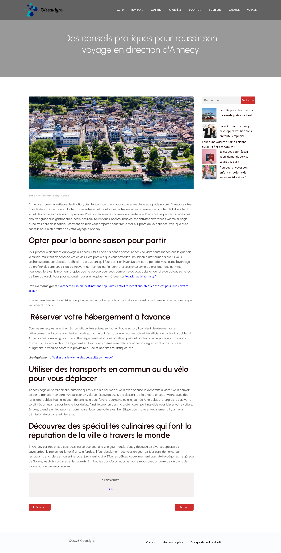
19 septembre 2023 (49, 196)
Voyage (252, 10)
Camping (156, 10)
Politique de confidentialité (206, 543)
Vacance (234, 10)
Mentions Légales (173, 543)
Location (195, 10)
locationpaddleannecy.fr (141, 277)
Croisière (175, 10)
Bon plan (137, 10)
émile (32, 196)
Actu (120, 10)
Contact (150, 543)
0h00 (66, 196)
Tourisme (215, 10)
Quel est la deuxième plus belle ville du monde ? (83, 358)
